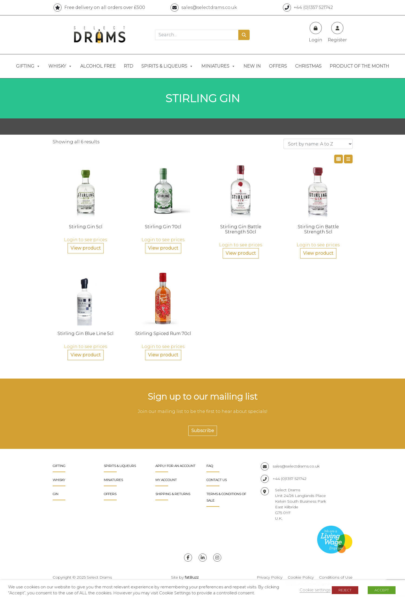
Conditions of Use (336, 577)
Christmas (308, 66)
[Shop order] (318, 144)
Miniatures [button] (218, 66)
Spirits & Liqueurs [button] (167, 66)
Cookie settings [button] (315, 590)
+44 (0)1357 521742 (283, 478)
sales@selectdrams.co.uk (290, 466)
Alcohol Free (98, 66)
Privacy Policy (269, 577)
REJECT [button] (345, 590)
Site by (185, 577)
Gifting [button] (28, 66)
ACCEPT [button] (381, 590)
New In (252, 66)
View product (86, 248)
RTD (128, 66)
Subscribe (202, 430)
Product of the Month (359, 66)
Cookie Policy (301, 577)
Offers (278, 66)
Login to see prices (85, 239)
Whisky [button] (60, 66)
